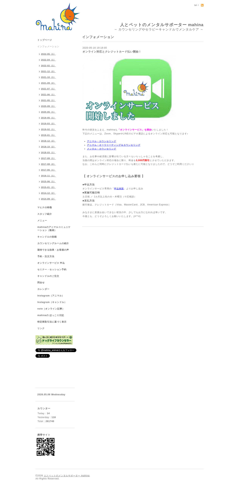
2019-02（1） (48, 129)
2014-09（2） (48, 199)
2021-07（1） (48, 89)
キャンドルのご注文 (48, 276)
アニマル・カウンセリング (101, 141)
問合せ (41, 282)
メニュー (42, 220)
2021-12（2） (48, 71)
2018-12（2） (48, 141)
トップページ (44, 40)
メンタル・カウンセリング (101, 148)
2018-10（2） (48, 147)
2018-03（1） (48, 152)
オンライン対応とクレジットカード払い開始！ (112, 51)
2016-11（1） (48, 176)
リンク (41, 328)
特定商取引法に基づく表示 (51, 322)
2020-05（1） (48, 112)
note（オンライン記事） (51, 308)
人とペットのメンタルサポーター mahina (162, 24)
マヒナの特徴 (44, 207)
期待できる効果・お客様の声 (53, 250)
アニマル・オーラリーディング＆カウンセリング (113, 145)
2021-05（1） (48, 100)
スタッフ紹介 (44, 214)
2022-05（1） (48, 54)
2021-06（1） (48, 94)
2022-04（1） (48, 60)
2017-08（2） (48, 164)
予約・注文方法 (45, 256)
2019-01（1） (48, 135)
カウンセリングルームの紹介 (53, 243)
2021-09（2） (48, 83)
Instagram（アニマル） (50, 295)
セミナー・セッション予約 (51, 269)
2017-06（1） (48, 170)
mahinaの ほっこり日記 (50, 315)
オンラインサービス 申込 (51, 263)
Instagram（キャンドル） (52, 302)
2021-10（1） (48, 77)
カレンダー (43, 289)
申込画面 (119, 188)
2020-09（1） (48, 106)
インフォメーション (48, 46)
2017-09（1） (48, 158)
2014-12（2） (48, 193)
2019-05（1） (48, 118)
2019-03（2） (48, 123)
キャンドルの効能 (47, 236)
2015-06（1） (48, 181)
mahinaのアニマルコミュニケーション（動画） (54, 229)
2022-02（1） (48, 65)
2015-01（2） (48, 187)
